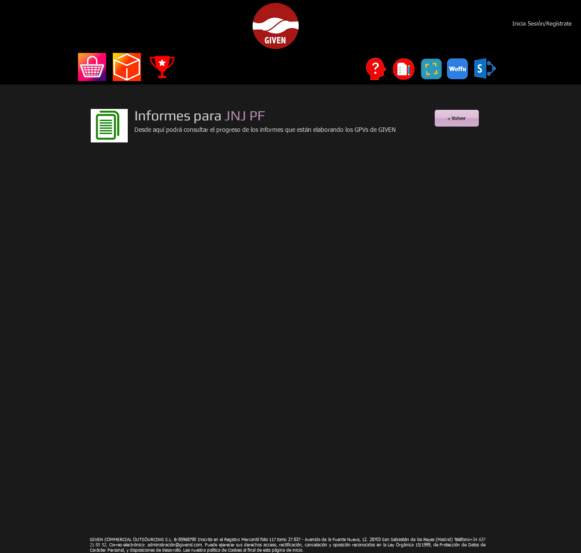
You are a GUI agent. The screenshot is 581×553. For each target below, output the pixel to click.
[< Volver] (457, 118)
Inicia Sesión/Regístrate (542, 24)
